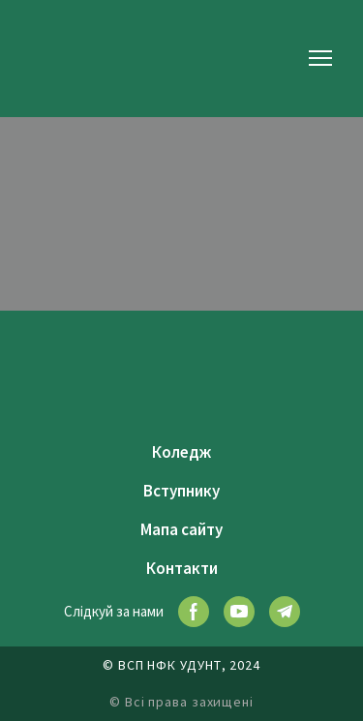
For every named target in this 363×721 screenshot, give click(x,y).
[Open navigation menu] (320, 58)
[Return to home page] (63, 57)
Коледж (181, 452)
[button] (193, 611)
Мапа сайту (181, 529)
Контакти (182, 568)
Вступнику (181, 490)
